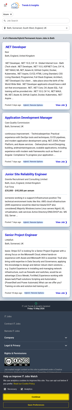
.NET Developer (15, 47)
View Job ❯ (61, 105)
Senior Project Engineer (21, 235)
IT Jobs (8, 316)
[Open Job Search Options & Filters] (5, 5)
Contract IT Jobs (12, 324)
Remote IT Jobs (12, 331)
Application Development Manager (28, 118)
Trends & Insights (30, 5)
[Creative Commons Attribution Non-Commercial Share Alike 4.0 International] (36, 360)
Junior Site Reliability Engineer (26, 174)
